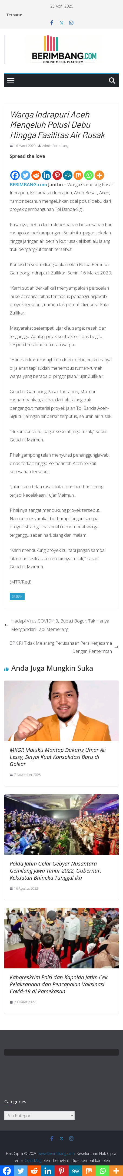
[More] (99, 170)
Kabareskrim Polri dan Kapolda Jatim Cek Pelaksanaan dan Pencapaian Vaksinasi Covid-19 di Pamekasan (59, 984)
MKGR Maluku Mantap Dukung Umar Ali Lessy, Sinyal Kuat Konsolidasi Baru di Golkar (58, 757)
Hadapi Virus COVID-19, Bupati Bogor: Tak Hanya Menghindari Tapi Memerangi (56, 625)
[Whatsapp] (89, 170)
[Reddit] (36, 170)
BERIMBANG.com (28, 184)
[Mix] (78, 170)
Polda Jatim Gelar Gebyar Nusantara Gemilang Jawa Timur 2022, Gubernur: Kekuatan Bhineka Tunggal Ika (55, 870)
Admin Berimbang (55, 145)
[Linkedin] (46, 170)
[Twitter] (25, 170)
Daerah (17, 596)
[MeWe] (67, 170)
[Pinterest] (57, 170)
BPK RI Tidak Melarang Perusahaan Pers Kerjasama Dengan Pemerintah (64, 647)
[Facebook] (15, 170)
